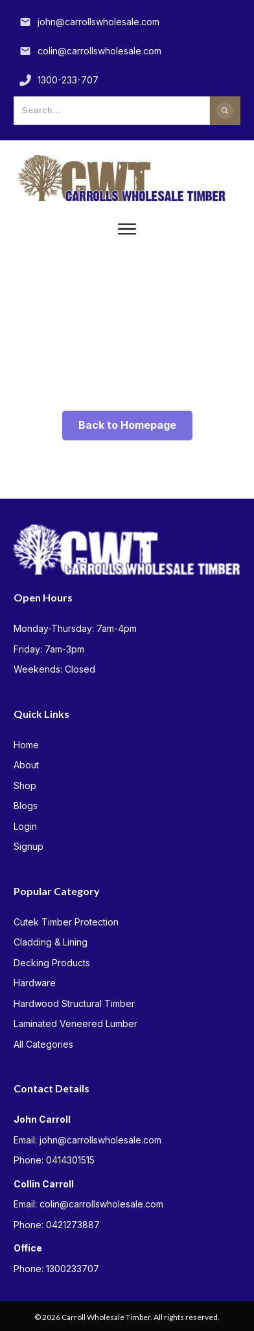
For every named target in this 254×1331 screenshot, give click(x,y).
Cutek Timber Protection (66, 921)
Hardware (35, 982)
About (26, 764)
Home (26, 744)
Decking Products (52, 962)
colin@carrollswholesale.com (99, 50)
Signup (28, 846)
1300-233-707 (68, 79)
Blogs (26, 805)
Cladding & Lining (50, 941)
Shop (25, 785)
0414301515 (70, 1159)
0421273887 (73, 1224)
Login (25, 826)
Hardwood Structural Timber (74, 1003)
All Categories (43, 1044)
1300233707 (72, 1268)
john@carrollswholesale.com (98, 21)
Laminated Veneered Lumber (75, 1023)
